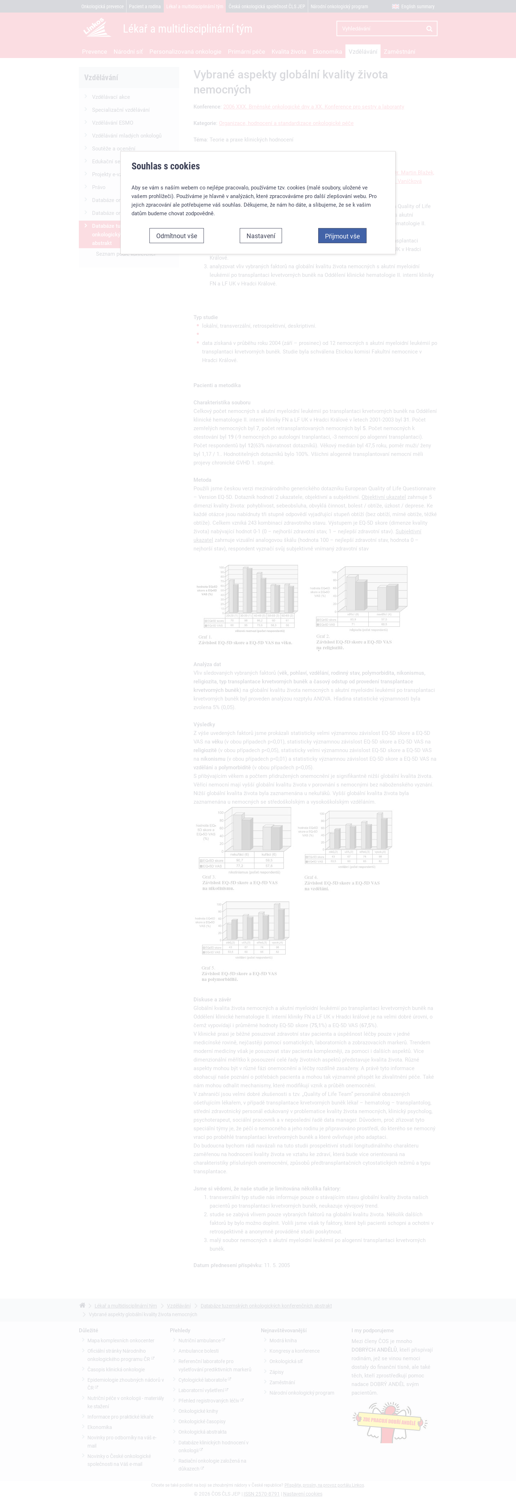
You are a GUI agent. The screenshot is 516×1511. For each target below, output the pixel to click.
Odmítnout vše (176, 196)
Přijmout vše (342, 196)
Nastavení (261, 196)
